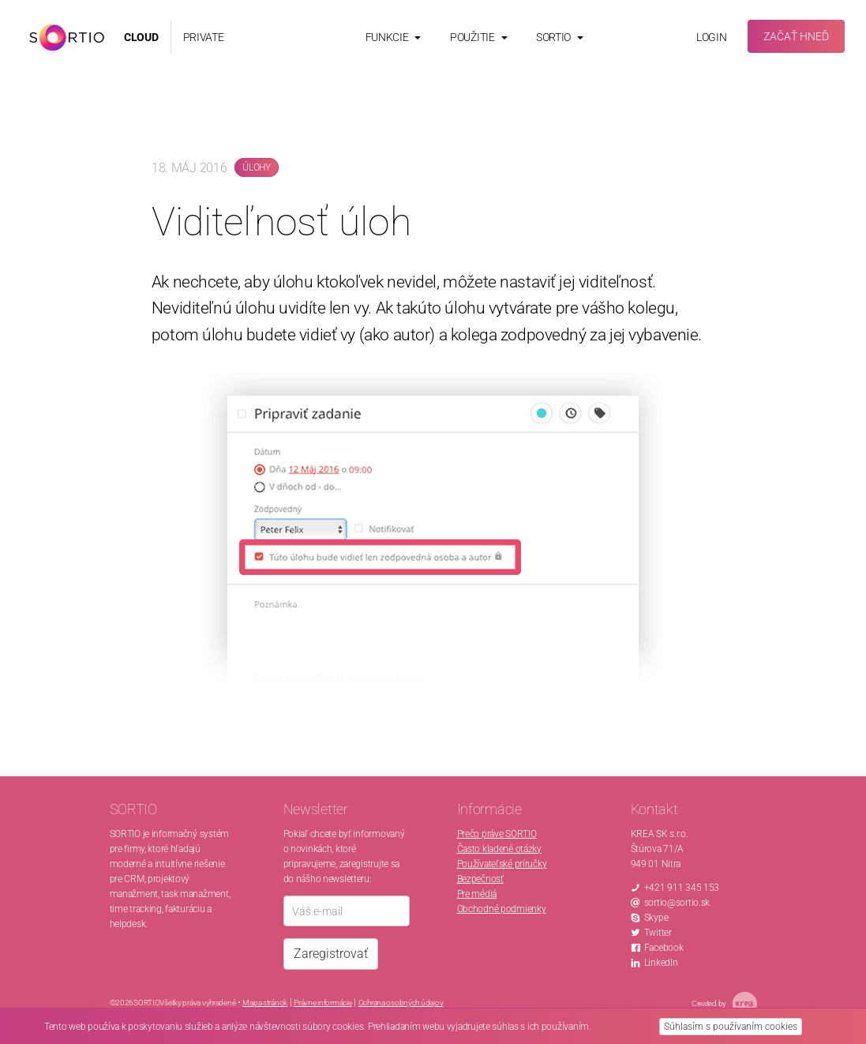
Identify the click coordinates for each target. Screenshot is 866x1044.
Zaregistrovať (331, 953)
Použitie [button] (478, 37)
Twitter (658, 932)
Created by (724, 1003)
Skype (656, 917)
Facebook (664, 947)
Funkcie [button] (394, 37)
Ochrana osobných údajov (401, 1002)
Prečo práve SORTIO (497, 833)
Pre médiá (477, 893)
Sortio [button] (559, 37)
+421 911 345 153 (682, 887)
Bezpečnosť (480, 878)
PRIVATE (203, 37)
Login (711, 37)
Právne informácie (322, 1002)
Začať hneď (796, 36)
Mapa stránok (264, 1002)
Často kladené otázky (499, 848)
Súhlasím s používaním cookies (730, 1026)
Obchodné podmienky (501, 908)
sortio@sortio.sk (677, 902)
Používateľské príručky (502, 863)
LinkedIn (661, 962)
